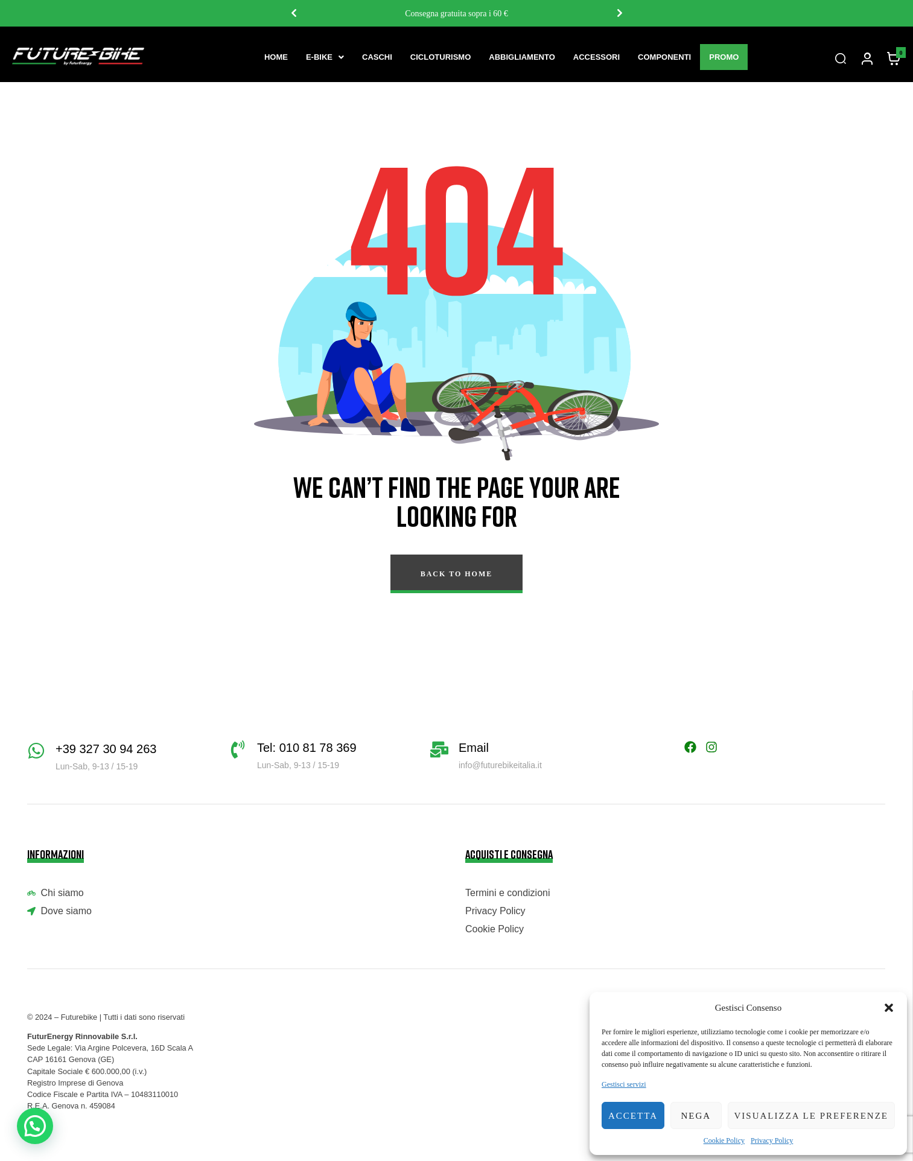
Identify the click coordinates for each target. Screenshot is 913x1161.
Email (474, 747)
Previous (293, 13)
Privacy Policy (772, 1140)
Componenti (664, 57)
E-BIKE (325, 57)
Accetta (633, 1116)
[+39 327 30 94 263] (36, 751)
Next (619, 13)
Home (276, 57)
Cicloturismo (440, 57)
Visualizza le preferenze (811, 1116)
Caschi (377, 57)
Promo (724, 57)
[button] (889, 1008)
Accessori (596, 57)
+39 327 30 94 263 (106, 748)
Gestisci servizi (624, 1084)
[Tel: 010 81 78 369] (238, 749)
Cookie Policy (724, 1140)
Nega (696, 1116)
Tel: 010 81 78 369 (307, 747)
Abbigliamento (522, 57)
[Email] (439, 749)
